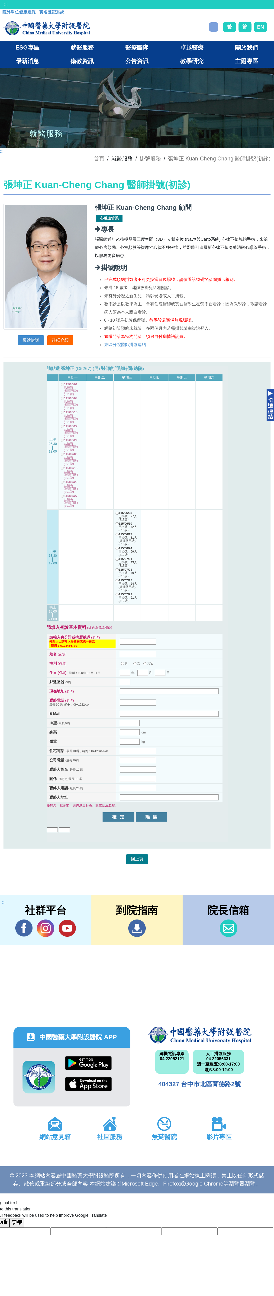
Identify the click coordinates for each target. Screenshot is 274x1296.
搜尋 (213, 27)
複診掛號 (31, 340)
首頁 (99, 159)
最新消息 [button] (27, 61)
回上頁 (137, 859)
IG (45, 928)
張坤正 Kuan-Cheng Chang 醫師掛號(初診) (219, 159)
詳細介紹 (60, 340)
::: (6, 4)
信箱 (228, 928)
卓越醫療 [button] (191, 47)
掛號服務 (150, 159)
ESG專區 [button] (27, 47)
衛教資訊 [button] (82, 61)
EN (260, 27)
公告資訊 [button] (136, 61)
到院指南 (137, 928)
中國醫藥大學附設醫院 (199, 1035)
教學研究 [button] (191, 61)
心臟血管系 (109, 218)
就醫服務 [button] (82, 47)
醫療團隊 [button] (136, 47)
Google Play (88, 1063)
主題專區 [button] (246, 61)
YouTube (67, 928)
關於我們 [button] (246, 47)
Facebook (24, 928)
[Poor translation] (17, 1223)
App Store (88, 1084)
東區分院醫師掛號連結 (125, 344)
